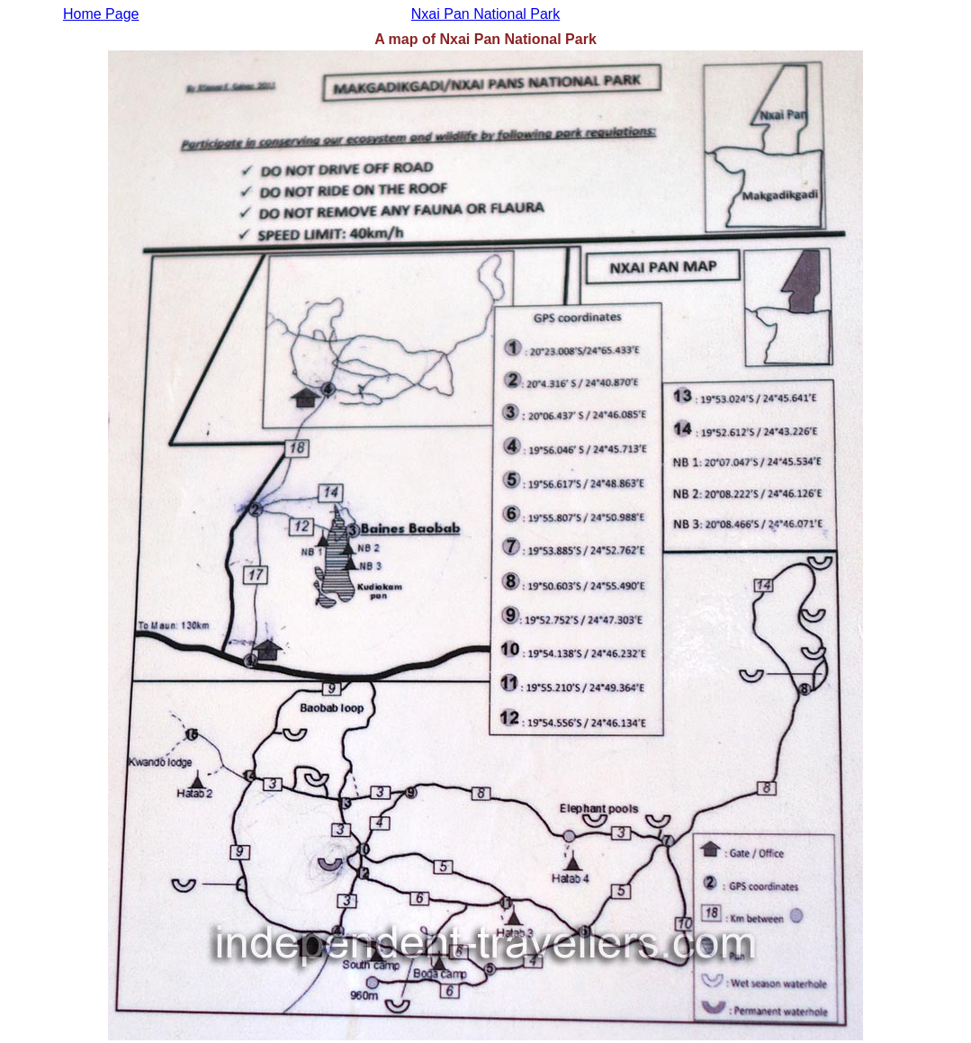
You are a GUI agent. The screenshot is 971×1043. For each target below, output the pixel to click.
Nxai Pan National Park (485, 14)
